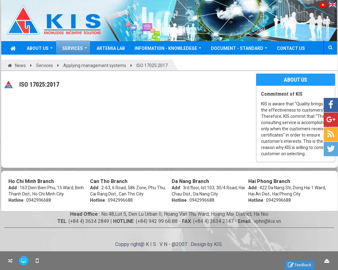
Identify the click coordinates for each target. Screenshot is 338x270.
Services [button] (74, 50)
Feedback (299, 265)
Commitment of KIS (281, 94)
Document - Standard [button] (239, 50)
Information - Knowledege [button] (168, 50)
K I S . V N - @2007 (167, 244)
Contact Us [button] (291, 48)
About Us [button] (40, 50)
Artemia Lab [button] (111, 48)
